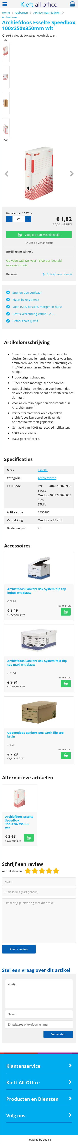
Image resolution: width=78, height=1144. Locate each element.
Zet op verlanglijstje (39, 243)
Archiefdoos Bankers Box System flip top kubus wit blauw (36, 591)
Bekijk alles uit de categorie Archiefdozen (29, 35)
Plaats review (19, 949)
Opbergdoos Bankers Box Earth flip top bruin (35, 734)
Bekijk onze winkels (19, 252)
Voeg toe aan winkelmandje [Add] (39, 235)
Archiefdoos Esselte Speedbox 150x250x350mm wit (19, 822)
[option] (6, 51)
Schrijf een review (57, 274)
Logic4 (47, 1139)
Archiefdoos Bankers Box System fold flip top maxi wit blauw (37, 663)
